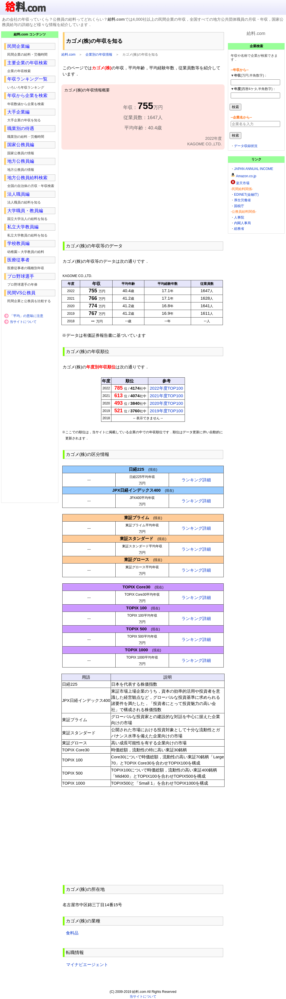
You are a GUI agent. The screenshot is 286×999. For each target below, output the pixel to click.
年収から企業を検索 (27, 95)
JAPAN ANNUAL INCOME (253, 169)
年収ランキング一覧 (27, 79)
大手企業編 (18, 112)
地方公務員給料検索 (27, 177)
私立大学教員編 (23, 226)
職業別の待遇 (20, 128)
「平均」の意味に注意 (26, 316)
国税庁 (239, 206)
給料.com (68, 54)
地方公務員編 (20, 161)
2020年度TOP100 (166, 403)
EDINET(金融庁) (246, 195)
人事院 (239, 217)
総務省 (239, 229)
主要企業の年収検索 (27, 62)
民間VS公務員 (21, 292)
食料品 (72, 933)
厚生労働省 (242, 200)
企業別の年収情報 (98, 54)
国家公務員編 (20, 144)
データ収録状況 (246, 146)
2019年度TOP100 (166, 410)
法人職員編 (18, 194)
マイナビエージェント (87, 964)
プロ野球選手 (20, 276)
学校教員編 (18, 243)
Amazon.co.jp (246, 176)
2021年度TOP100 (166, 395)
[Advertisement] (143, 195)
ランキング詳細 (196, 479)
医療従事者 (18, 259)
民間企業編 (18, 46)
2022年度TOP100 (166, 388)
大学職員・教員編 (25, 210)
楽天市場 (242, 183)
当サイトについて (23, 322)
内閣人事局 (242, 223)
